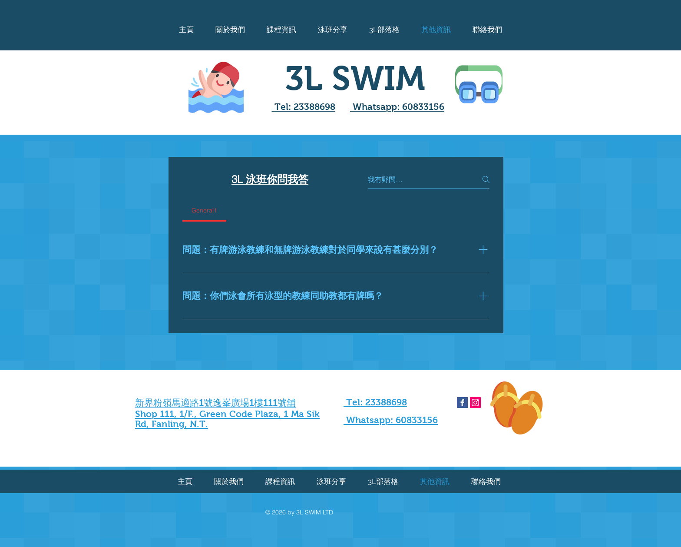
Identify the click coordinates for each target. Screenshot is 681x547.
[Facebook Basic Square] (462, 402)
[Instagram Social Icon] (475, 402)
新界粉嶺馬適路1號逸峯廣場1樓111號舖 (215, 403)
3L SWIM (355, 78)
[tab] (204, 210)
